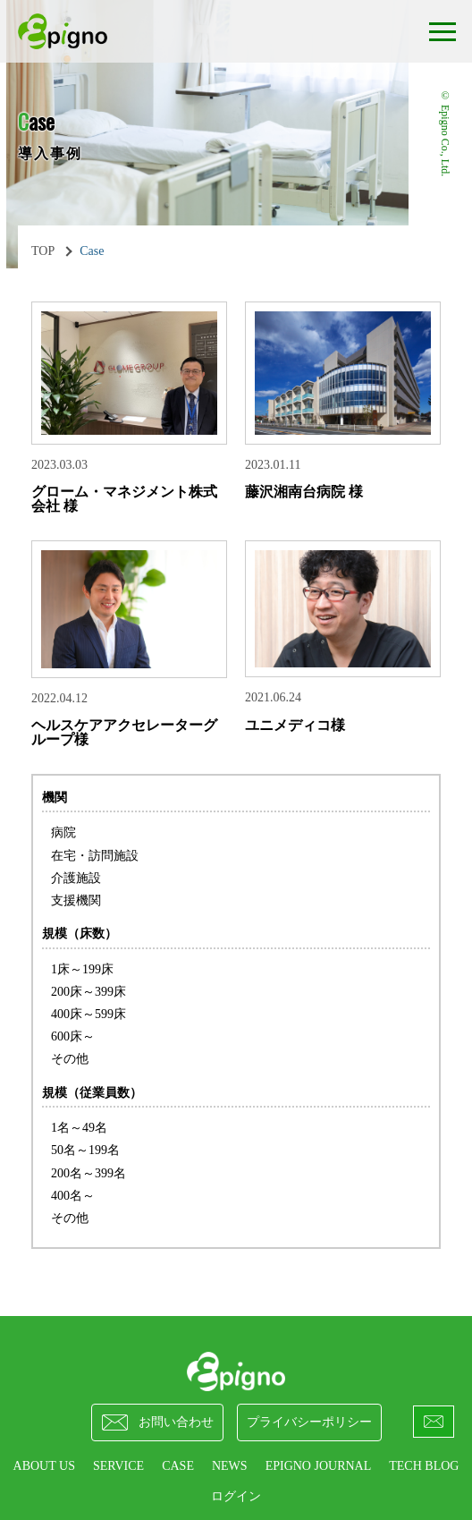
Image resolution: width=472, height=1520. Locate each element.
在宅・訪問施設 (95, 855)
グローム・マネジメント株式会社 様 (124, 499)
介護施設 (76, 878)
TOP (43, 251)
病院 (63, 832)
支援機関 (76, 900)
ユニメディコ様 (295, 725)
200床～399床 (88, 991)
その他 (69, 1059)
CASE (178, 1466)
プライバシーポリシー (309, 1422)
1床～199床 (82, 969)
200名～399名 (88, 1173)
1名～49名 (79, 1127)
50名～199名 (85, 1150)
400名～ (73, 1195)
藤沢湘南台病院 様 (304, 491)
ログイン (236, 1496)
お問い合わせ (157, 1422)
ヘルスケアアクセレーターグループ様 (124, 732)
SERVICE (118, 1466)
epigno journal (319, 1466)
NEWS (230, 1466)
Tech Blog (424, 1466)
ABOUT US (44, 1466)
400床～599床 (88, 1014)
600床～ (73, 1036)
